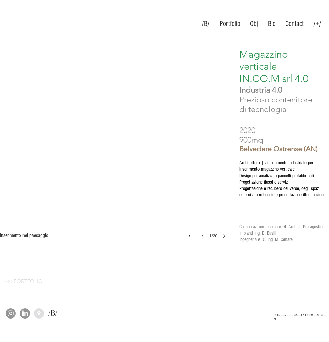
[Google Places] (39, 313)
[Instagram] (11, 313)
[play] (190, 234)
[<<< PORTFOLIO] (22, 281)
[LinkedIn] (25, 313)
